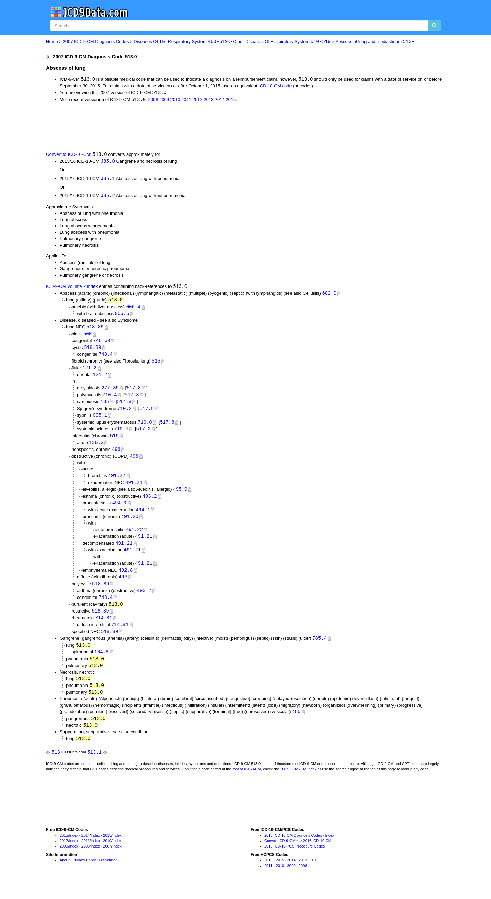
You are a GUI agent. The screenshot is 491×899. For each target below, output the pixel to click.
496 (116, 455)
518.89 (94, 329)
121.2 (89, 371)
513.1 (94, 765)
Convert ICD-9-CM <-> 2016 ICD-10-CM (297, 854)
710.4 (109, 399)
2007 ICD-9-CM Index (298, 782)
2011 (186, 100)
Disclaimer (108, 873)
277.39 (110, 391)
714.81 (103, 627)
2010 (175, 100)
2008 (153, 100)
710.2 (124, 413)
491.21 (133, 488)
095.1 (100, 420)
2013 (208, 100)
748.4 (106, 357)
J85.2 (108, 197)
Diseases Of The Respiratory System (181, 41)
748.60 (101, 343)
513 (55, 765)
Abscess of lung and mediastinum (375, 41)
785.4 (319, 648)
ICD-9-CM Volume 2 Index (72, 288)
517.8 (134, 391)
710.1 (121, 434)
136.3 (96, 448)
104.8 (101, 662)
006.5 (122, 316)
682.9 (329, 295)
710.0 (145, 427)
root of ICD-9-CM (246, 782)
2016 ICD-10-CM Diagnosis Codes (293, 848)
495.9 (180, 495)
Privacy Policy (84, 873)
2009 (164, 100)
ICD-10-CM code (275, 86)
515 (156, 364)
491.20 (129, 523)
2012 (198, 100)
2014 (220, 100)
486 (296, 723)
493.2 (150, 502)
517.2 (143, 434)
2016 (268, 873)
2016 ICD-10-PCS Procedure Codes (294, 859)
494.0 (119, 509)
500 (87, 336)
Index (73, 848)
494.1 (143, 516)
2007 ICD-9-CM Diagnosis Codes (96, 41)
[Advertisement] (168, 127)
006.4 (133, 309)
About (65, 873)
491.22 (116, 481)
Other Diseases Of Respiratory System (281, 41)
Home (52, 41)
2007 (107, 859)
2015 (231, 100)
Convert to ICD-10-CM (68, 155)
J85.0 (108, 162)
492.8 (125, 578)
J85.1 (108, 179)
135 (105, 405)
